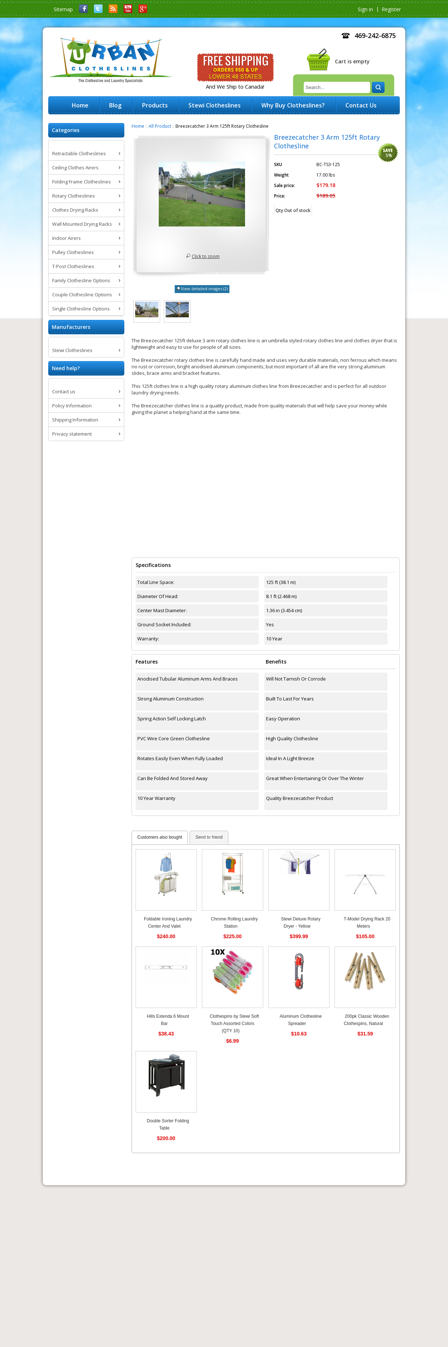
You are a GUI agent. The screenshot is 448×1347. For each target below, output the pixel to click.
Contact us (63, 391)
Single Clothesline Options (81, 308)
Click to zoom (206, 256)
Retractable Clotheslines (79, 153)
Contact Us (361, 105)
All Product (160, 126)
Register (391, 9)
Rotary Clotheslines (73, 195)
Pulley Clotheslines (73, 252)
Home (138, 126)
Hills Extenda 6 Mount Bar (168, 1020)
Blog (115, 105)
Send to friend (209, 837)
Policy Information (72, 405)
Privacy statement (72, 434)
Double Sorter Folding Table (168, 1124)
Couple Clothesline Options (82, 294)
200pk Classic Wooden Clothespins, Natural (366, 1020)
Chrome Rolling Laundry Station (234, 922)
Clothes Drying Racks (75, 210)
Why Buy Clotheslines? (293, 105)
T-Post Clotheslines (73, 266)
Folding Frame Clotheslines (81, 181)
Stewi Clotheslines (72, 350)
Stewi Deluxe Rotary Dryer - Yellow (300, 922)
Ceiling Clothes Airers (75, 167)
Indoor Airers (66, 238)
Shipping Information (75, 419)
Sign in (365, 9)
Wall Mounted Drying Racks (82, 224)
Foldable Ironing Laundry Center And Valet (168, 922)
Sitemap (63, 9)
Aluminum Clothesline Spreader (301, 1020)
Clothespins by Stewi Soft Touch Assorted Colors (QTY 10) (234, 1023)
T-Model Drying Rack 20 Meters (367, 922)
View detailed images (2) (204, 288)
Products (155, 105)
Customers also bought (159, 837)
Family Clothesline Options (81, 280)
